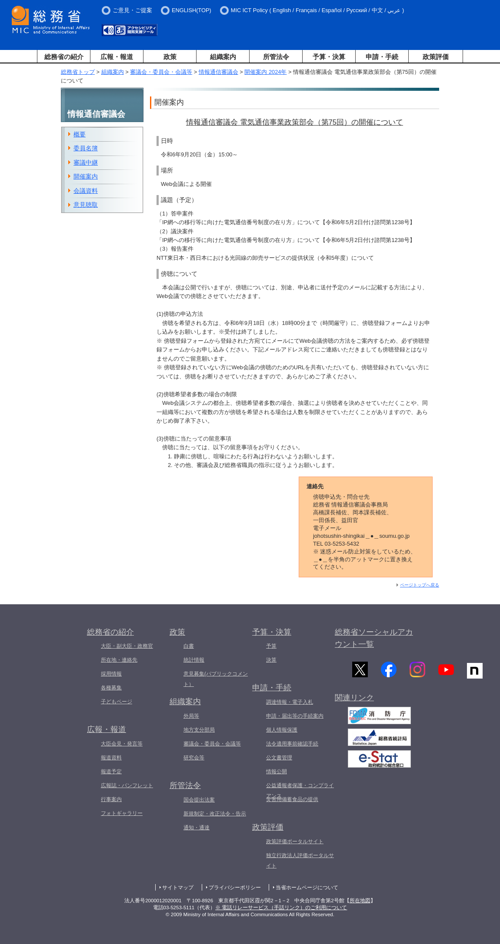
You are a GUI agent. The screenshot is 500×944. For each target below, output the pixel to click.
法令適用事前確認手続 (292, 744)
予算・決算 (329, 56)
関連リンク (354, 699)
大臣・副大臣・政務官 (127, 646)
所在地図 (360, 900)
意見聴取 (85, 204)
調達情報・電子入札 (289, 702)
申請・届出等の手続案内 (294, 716)
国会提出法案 (199, 800)
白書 (188, 646)
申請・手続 (382, 56)
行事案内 (111, 799)
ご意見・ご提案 (132, 10)
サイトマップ (177, 887)
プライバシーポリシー (235, 887)
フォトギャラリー (122, 813)
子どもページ (116, 702)
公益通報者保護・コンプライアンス (300, 790)
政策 (170, 56)
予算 (271, 646)
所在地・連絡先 (119, 660)
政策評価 (436, 56)
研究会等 (193, 758)
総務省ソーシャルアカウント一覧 (374, 638)
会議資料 (85, 190)
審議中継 (85, 162)
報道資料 (111, 758)
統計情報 (193, 660)
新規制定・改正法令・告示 (214, 814)
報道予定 (111, 771)
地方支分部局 (199, 730)
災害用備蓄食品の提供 (292, 799)
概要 (79, 134)
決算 (271, 660)
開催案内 (85, 176)
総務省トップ (78, 72)
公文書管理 (279, 758)
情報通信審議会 (218, 72)
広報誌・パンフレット (127, 785)
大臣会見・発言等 (122, 744)
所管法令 (276, 56)
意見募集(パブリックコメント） (215, 679)
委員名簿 (85, 148)
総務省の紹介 (63, 56)
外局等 (191, 716)
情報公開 (276, 771)
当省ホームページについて (307, 887)
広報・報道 (116, 56)
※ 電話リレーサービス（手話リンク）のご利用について (281, 907)
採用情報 (111, 674)
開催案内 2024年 (265, 72)
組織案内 (223, 56)
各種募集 (111, 688)
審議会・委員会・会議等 (161, 72)
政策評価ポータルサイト (294, 841)
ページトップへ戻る (419, 585)
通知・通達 (196, 828)
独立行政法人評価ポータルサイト (300, 860)
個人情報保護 (281, 730)
